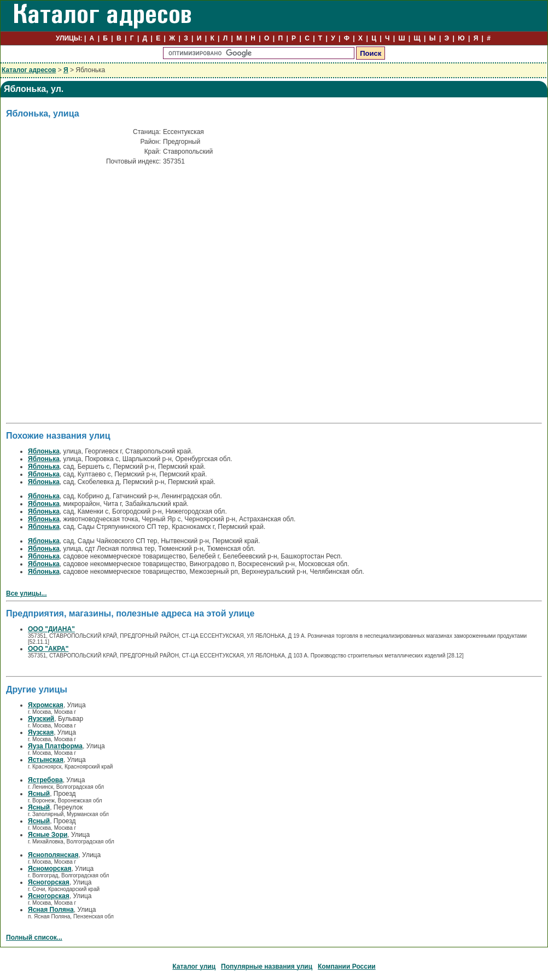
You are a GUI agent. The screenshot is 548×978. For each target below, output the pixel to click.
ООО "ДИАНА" (51, 629)
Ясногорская (48, 882)
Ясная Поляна (51, 909)
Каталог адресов (29, 70)
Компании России (347, 966)
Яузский (41, 719)
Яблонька (44, 451)
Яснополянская (53, 855)
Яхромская (45, 705)
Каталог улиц (193, 966)
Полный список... (34, 937)
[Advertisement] (99, 259)
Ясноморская (49, 868)
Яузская (41, 732)
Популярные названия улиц (266, 966)
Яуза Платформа (55, 746)
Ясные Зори (47, 835)
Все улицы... (26, 593)
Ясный (39, 793)
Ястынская (45, 760)
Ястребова (45, 780)
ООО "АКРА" (48, 649)
